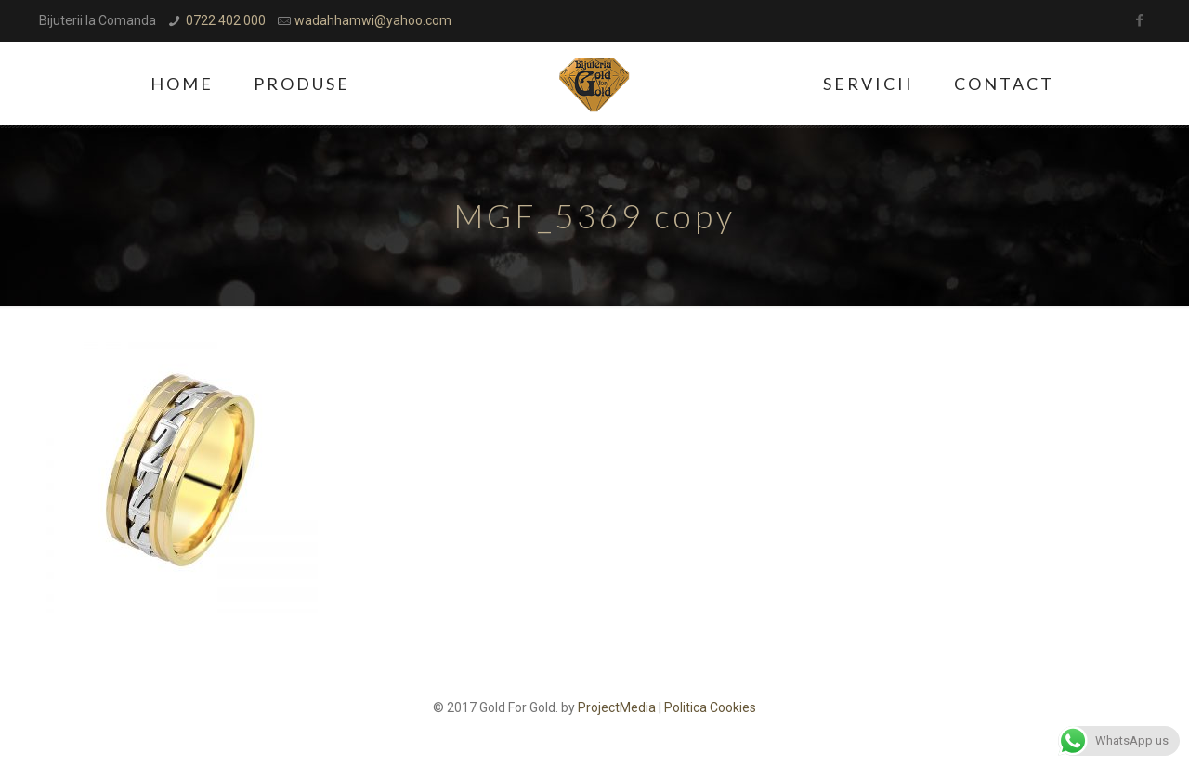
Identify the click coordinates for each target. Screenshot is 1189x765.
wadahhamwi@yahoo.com (372, 20)
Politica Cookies (710, 707)
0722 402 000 (226, 20)
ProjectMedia (617, 707)
